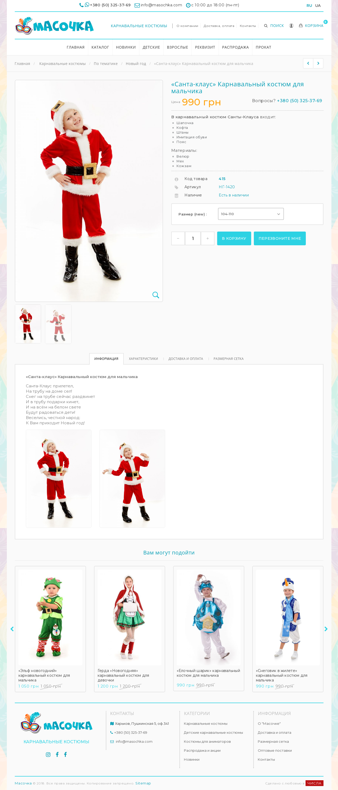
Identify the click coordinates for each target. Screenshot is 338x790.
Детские (151, 47)
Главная (76, 47)
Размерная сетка (229, 358)
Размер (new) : (193, 214)
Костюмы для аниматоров (207, 741)
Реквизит (205, 47)
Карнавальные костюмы (139, 25)
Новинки (126, 47)
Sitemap (143, 783)
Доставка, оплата (219, 26)
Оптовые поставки (275, 750)
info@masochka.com (134, 741)
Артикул (192, 187)
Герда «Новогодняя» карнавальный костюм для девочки (123, 675)
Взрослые (177, 47)
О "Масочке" (269, 723)
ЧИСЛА (314, 783)
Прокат (263, 47)
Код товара (195, 178)
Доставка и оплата (186, 358)
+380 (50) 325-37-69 (110, 5)
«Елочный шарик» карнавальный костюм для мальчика (208, 673)
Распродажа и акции (202, 750)
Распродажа (235, 47)
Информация (106, 358)
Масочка (23, 783)
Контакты (248, 26)
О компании (187, 26)
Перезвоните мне (280, 238)
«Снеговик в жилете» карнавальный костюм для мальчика (282, 675)
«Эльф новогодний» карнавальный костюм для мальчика (44, 675)
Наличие (193, 195)
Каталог (100, 47)
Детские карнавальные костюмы (213, 732)
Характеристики (143, 358)
